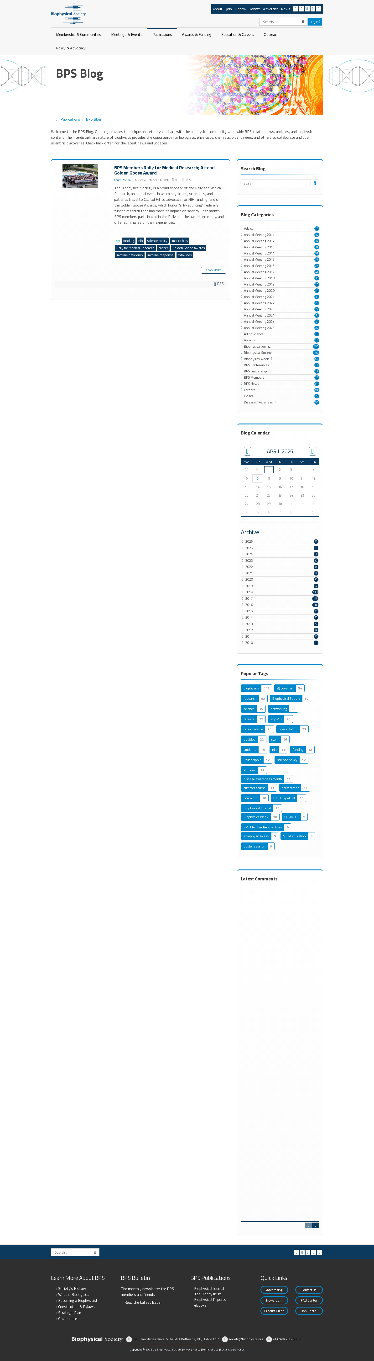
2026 (249, 541)
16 (316, 340)
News (285, 9)
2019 (249, 585)
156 (316, 346)
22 (316, 396)
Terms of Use (210, 1349)
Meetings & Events (126, 34)
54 (316, 384)
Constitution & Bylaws (76, 1306)
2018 (249, 591)
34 (316, 241)
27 (316, 309)
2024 (249, 553)
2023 (249, 560)
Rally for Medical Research (135, 247)
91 (316, 390)
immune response (160, 254)
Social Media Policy (232, 1349)
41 (316, 272)
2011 (249, 636)
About (218, 9)
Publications (162, 34)
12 (316, 371)
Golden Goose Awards (188, 247)
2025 (249, 547)
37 (316, 266)
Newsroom (274, 1300)
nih (140, 240)
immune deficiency (129, 254)
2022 (249, 566)
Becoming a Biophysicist (78, 1300)
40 (316, 235)
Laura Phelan (122, 180)
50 (316, 402)
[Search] (283, 22)
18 (316, 334)
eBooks (200, 1305)
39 (316, 278)
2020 (249, 579)
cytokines (185, 254)
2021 (249, 573)
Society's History (72, 1288)
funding (128, 240)
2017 (249, 598)
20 (316, 228)
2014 (249, 617)
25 (316, 284)
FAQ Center (309, 1300)
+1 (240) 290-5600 (286, 1338)
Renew (240, 9)
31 (316, 247)
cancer (163, 247)
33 (316, 259)
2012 (249, 629)
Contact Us (309, 1289)
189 (316, 353)
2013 (249, 623)
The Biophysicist (207, 1294)
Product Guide (274, 1310)
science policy (157, 240)
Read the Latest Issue (143, 1302)
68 (316, 359)
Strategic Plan (69, 1312)
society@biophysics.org (246, 1338)
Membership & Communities (78, 34)
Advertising (274, 1289)
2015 (249, 611)
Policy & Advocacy (71, 48)
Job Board (309, 1310)
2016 (249, 604)
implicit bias (179, 240)
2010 (249, 642)
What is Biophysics (73, 1294)
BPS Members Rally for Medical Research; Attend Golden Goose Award (81, 176)
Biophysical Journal (209, 1288)
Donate (255, 9)
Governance (67, 1318)
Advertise (271, 9)
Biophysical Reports (210, 1299)
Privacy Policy (191, 1349)
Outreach (271, 34)
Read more (214, 270)
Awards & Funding (196, 34)
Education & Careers (237, 34)
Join (229, 9)
